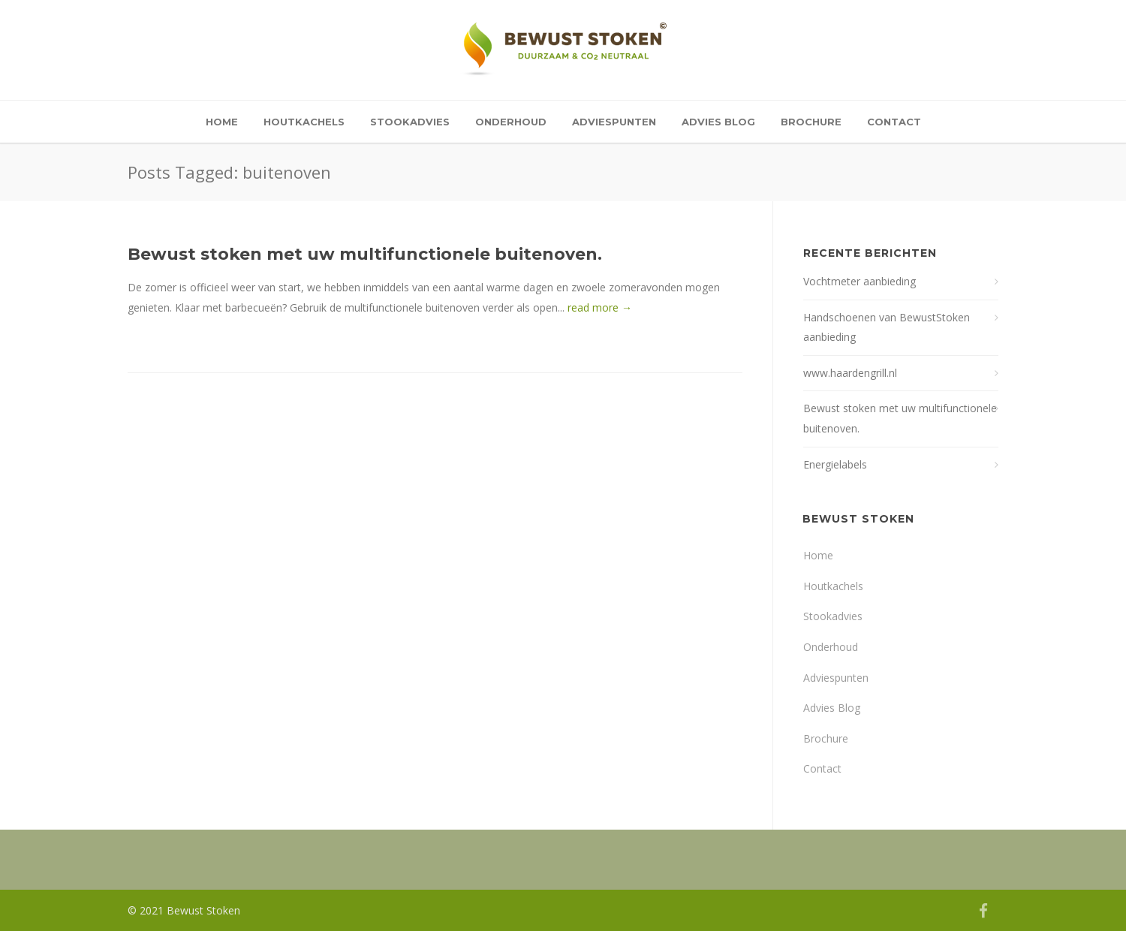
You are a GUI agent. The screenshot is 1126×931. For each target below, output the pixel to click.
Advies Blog (718, 122)
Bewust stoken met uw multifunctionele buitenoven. (365, 254)
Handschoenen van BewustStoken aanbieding (886, 327)
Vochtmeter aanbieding (859, 281)
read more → (600, 307)
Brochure (811, 122)
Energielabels (835, 464)
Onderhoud (510, 122)
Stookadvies (410, 122)
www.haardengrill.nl (850, 373)
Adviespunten (614, 122)
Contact (894, 122)
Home (222, 122)
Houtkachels (304, 122)
